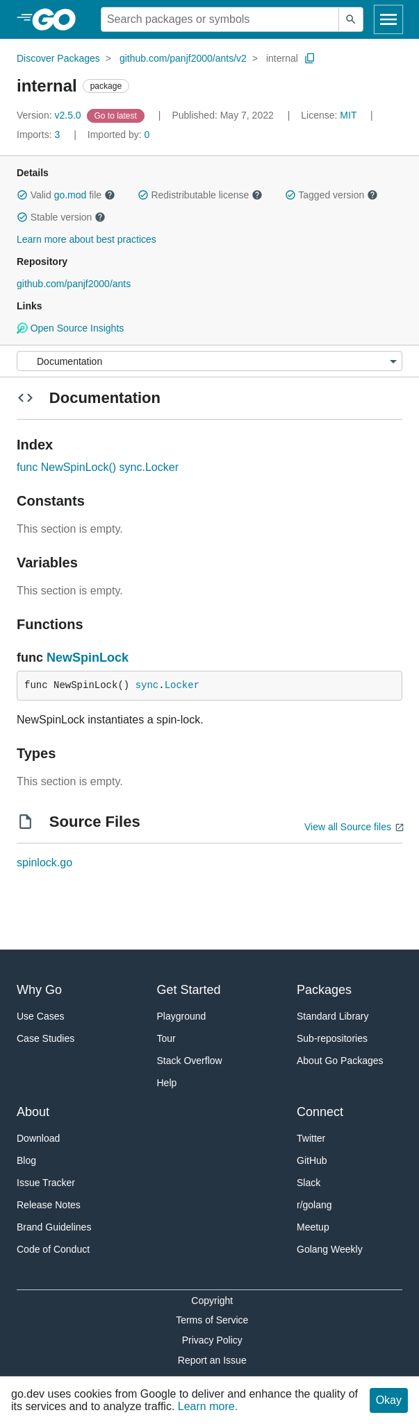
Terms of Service (212, 1320)
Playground (181, 1016)
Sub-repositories (332, 1038)
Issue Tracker (46, 1182)
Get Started (189, 990)
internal (282, 58)
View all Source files (347, 826)
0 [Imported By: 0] (119, 134)
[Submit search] (350, 19)
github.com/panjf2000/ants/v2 (183, 58)
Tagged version (331, 194)
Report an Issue (212, 1360)
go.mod (70, 194)
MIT (348, 115)
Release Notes (49, 1204)
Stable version (61, 217)
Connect (320, 1112)
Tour (166, 1038)
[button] (22, 194)
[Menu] (209, 361)
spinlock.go (44, 862)
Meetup (313, 1227)
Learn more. (208, 1406)
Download (38, 1138)
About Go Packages (340, 1060)
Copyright (212, 1300)
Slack (308, 1182)
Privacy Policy (212, 1340)
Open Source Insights (70, 328)
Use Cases (40, 1016)
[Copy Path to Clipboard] (310, 58)
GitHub (312, 1160)
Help (167, 1082)
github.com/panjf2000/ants (74, 283)
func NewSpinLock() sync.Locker (98, 467)
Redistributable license (200, 194)
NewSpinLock (88, 657)
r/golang (314, 1204)
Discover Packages (58, 58)
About (33, 1112)
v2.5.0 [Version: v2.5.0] (50, 115)
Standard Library (333, 1016)
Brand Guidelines (54, 1227)
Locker (182, 685)
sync (147, 685)
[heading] (59, 19)
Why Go (39, 990)
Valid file (66, 194)
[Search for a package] (220, 19)
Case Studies (45, 1038)
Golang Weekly (330, 1249)
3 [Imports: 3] (40, 134)
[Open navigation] (388, 19)
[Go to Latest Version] (117, 115)
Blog (26, 1160)
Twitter (311, 1138)
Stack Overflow (189, 1060)
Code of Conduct (53, 1249)
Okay (389, 1400)
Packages (324, 990)
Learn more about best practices (86, 239)
